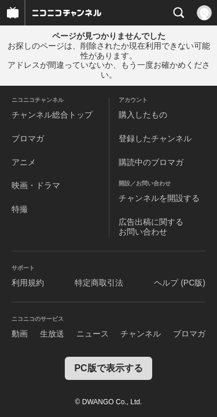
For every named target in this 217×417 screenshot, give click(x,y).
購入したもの (143, 114)
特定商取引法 (99, 282)
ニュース (92, 333)
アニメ (24, 162)
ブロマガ (28, 138)
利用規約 (28, 282)
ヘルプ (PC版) (179, 282)
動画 (20, 333)
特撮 (20, 209)
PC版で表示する (108, 368)
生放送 (52, 333)
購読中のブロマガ (151, 162)
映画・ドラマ (36, 185)
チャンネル (140, 333)
